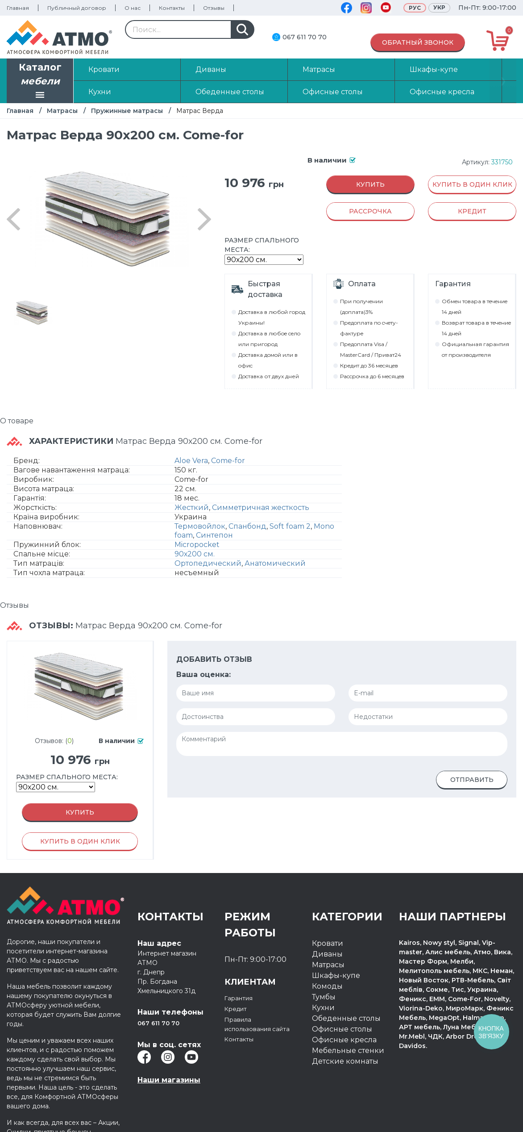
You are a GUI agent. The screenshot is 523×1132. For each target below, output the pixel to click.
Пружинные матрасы (127, 111)
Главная (18, 7)
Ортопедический (207, 563)
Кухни (323, 1007)
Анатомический (275, 563)
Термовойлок (199, 526)
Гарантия (241, 998)
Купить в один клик (472, 184)
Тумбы (324, 997)
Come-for (228, 460)
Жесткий (191, 507)
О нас (133, 7)
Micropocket (197, 544)
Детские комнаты (345, 1061)
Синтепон (214, 535)
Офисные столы (342, 1029)
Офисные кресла (344, 1040)
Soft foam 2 (290, 526)
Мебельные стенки (348, 1050)
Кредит (238, 1008)
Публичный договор (76, 7)
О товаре (16, 421)
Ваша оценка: (203, 674)
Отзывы (213, 7)
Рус (415, 7)
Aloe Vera (191, 460)
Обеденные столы (346, 1018)
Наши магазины (168, 1080)
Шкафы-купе (336, 975)
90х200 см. (194, 554)
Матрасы (62, 111)
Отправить (472, 780)
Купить (370, 184)
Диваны (327, 954)
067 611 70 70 (304, 37)
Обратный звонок (417, 42)
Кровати (327, 943)
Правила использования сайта (253, 1030)
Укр (439, 7)
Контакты (172, 7)
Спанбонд (247, 526)
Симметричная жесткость (260, 507)
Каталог (40, 82)
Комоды (327, 986)
